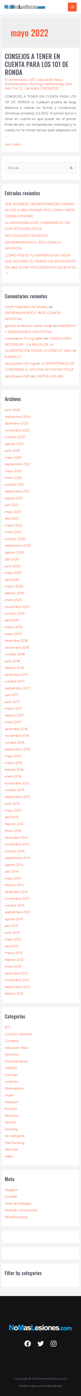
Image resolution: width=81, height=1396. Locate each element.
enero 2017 (13, 722)
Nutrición (12, 1116)
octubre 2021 (14, 485)
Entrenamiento (16, 84)
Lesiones (11, 1082)
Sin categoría (14, 1136)
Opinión (10, 1122)
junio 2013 (12, 933)
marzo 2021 (13, 525)
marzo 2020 (14, 586)
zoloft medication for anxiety (26, 307)
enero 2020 (13, 600)
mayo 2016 (13, 756)
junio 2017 (12, 702)
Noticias (11, 1109)
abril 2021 (12, 518)
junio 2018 (12, 661)
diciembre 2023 (16, 423)
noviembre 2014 (17, 844)
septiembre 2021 (17, 491)
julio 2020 (12, 559)
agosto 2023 (14, 444)
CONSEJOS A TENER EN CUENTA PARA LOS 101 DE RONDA (36, 64)
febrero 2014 (14, 885)
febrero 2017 (14, 715)
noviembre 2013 (17, 899)
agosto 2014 (14, 865)
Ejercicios (12, 1054)
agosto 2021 (14, 498)
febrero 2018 (14, 668)
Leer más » (13, 144)
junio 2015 (12, 804)
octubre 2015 (14, 790)
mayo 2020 (13, 573)
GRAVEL (11, 1068)
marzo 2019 (13, 627)
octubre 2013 (14, 905)
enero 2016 (13, 776)
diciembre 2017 (16, 675)
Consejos (11, 1041)
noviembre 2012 (17, 980)
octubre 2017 (15, 681)
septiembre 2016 (17, 749)
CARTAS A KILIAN (49, 376)
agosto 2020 (14, 552)
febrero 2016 (14, 770)
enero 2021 (13, 532)
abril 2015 (11, 817)
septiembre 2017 (17, 688)
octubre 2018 (15, 654)
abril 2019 (12, 620)
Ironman (11, 1075)
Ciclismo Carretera (18, 1034)
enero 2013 (13, 966)
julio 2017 (12, 695)
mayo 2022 (13, 471)
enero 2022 (13, 478)
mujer (9, 1095)
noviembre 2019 (17, 607)
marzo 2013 (13, 953)
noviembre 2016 (17, 736)
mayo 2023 (13, 457)
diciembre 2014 (16, 838)
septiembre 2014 (17, 858)
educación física (50, 80)
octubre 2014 (15, 851)
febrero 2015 (14, 824)
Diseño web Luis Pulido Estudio (40, 1386)
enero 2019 (13, 634)
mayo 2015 (13, 810)
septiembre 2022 (17, 464)
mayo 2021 (13, 512)
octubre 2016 (14, 743)
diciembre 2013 (16, 892)
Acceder (11, 1197)
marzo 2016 (13, 763)
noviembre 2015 (17, 783)
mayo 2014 (13, 878)
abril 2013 (12, 946)
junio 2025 (12, 410)
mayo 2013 (13, 939)
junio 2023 (12, 451)
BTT (33, 80)
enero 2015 (13, 831)
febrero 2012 (14, 994)
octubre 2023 (15, 437)
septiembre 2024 (18, 417)
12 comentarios (16, 80)
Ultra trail (11, 1149)
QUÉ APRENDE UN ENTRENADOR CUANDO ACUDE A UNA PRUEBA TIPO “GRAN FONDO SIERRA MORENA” (40, 210)
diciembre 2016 (16, 729)
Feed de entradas (18, 1203)
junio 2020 (13, 566)
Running (35, 84)
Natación (11, 1102)
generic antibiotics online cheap (28, 326)
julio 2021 (11, 505)
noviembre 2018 (17, 648)
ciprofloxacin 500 (17, 376)
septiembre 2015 (17, 797)
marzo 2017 (13, 708)
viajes (9, 1156)
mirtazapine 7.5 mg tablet (24, 338)
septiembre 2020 (18, 546)
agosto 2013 (14, 919)
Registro (11, 1190)
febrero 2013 (14, 960)
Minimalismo (14, 1088)
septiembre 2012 (17, 987)
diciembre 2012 (16, 973)
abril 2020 (12, 580)
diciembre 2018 (16, 641)
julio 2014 (12, 871)
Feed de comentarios (21, 1210)
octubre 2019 (15, 613)
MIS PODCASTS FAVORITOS (26, 236)
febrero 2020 (14, 593)
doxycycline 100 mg (20, 363)
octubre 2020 (15, 539)
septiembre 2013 (17, 912)
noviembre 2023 (17, 430)
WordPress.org (16, 1217)
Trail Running (53, 84)
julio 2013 (11, 926)
